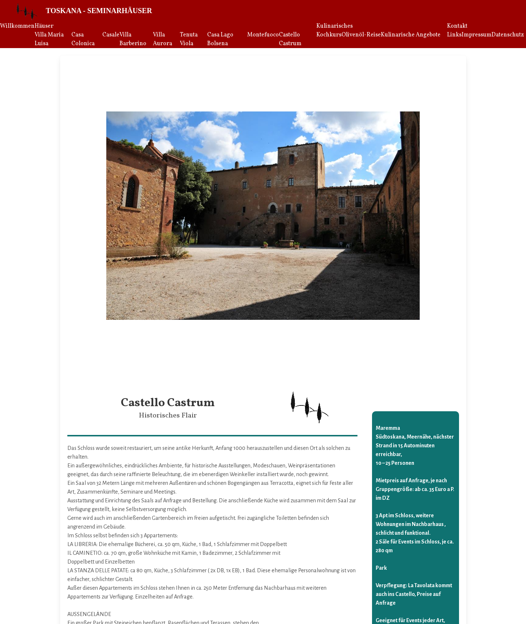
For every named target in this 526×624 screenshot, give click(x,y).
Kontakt (457, 26)
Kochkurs (328, 35)
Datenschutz (507, 35)
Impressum (476, 35)
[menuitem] (17, 35)
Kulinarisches (334, 26)
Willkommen (17, 26)
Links (454, 35)
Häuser (44, 26)
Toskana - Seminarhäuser (99, 11)
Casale (110, 35)
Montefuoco (263, 35)
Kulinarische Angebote (410, 35)
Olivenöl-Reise (361, 35)
